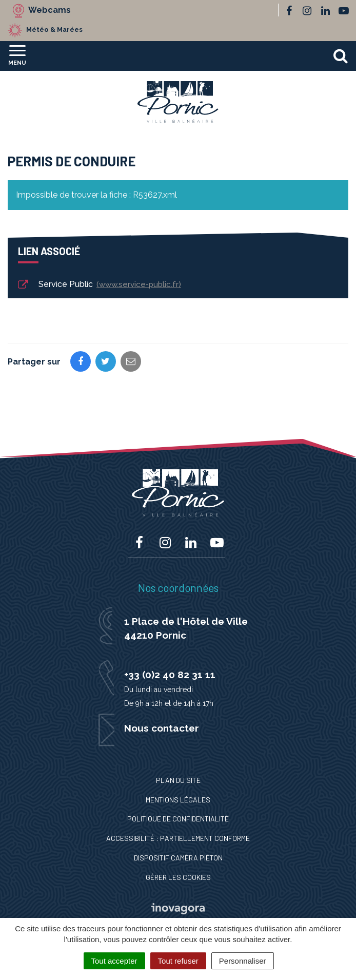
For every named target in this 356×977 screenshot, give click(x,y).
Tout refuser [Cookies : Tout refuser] (178, 960)
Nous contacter (161, 728)
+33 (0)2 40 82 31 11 (169, 674)
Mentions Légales (178, 799)
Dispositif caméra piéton (178, 857)
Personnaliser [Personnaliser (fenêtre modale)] (242, 960)
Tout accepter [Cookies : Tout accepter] (114, 960)
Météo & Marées (54, 29)
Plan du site (178, 780)
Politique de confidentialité (178, 818)
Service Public (98, 285)
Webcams (49, 10)
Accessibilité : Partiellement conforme (178, 838)
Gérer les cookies (178, 877)
